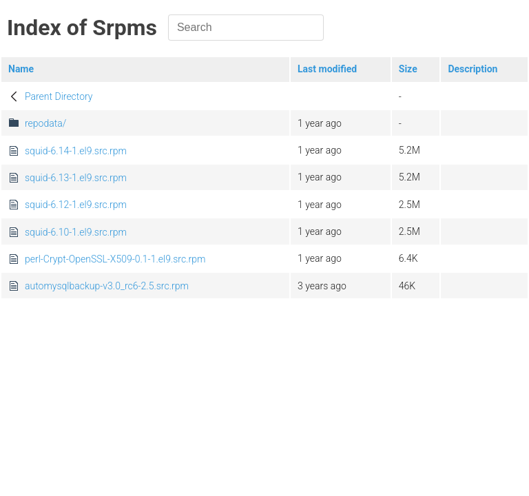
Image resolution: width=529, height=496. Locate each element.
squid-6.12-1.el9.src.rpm (76, 204)
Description (472, 68)
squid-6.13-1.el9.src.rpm (76, 177)
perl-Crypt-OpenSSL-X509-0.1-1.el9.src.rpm (115, 259)
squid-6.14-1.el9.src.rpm (76, 150)
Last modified (327, 68)
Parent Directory (59, 96)
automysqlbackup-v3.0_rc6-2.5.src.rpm (107, 285)
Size (408, 68)
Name (21, 68)
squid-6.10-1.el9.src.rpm (76, 232)
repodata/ (45, 123)
